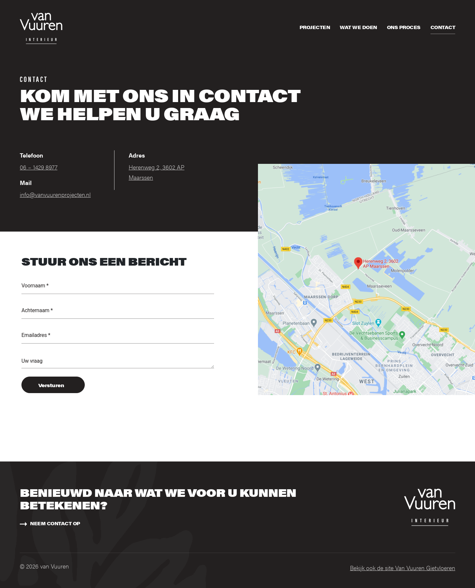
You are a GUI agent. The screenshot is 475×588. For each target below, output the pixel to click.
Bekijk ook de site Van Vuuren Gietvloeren (402, 568)
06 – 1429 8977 (38, 167)
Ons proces (404, 27)
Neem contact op (55, 523)
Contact (443, 27)
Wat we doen (358, 27)
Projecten (315, 27)
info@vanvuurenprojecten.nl (55, 194)
